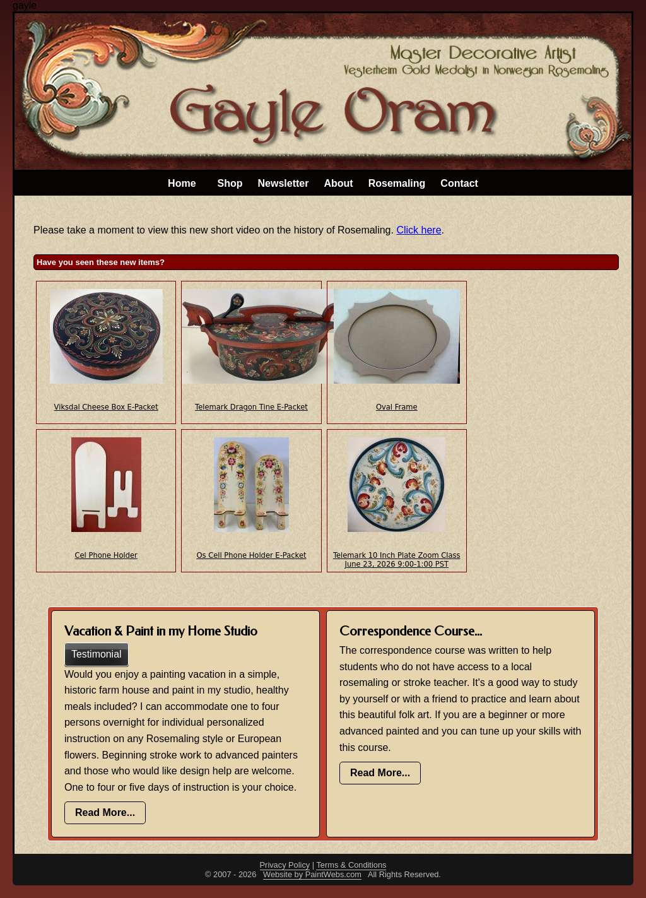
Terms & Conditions (351, 865)
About (338, 183)
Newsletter (283, 183)
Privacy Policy (285, 865)
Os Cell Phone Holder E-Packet (251, 555)
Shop (230, 183)
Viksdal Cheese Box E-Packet (106, 407)
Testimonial (96, 654)
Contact (459, 183)
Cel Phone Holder (105, 555)
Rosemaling (397, 183)
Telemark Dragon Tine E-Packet (251, 407)
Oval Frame (397, 407)
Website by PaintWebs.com (312, 874)
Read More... (105, 812)
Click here (418, 230)
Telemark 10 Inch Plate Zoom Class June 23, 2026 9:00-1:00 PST (397, 560)
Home (182, 183)
